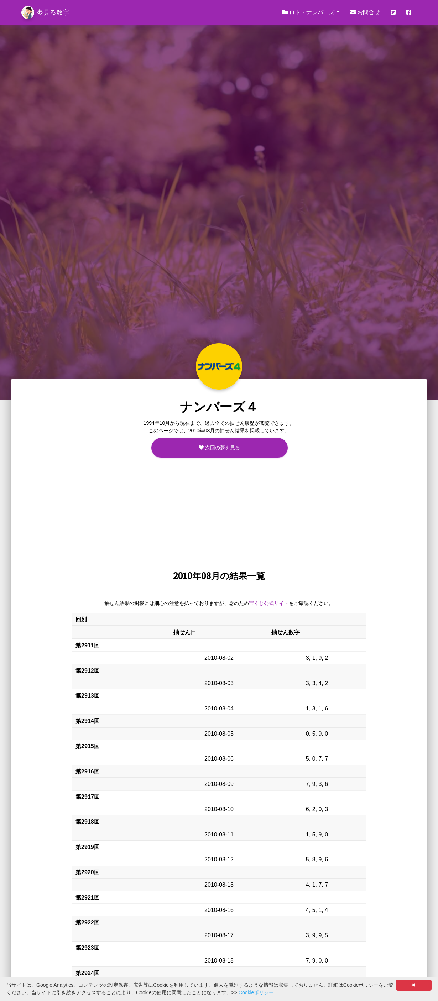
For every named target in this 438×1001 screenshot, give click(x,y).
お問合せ (365, 12)
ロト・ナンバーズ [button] (308, 12)
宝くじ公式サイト (269, 603)
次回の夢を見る (219, 447)
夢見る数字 (45, 12)
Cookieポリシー (256, 992)
